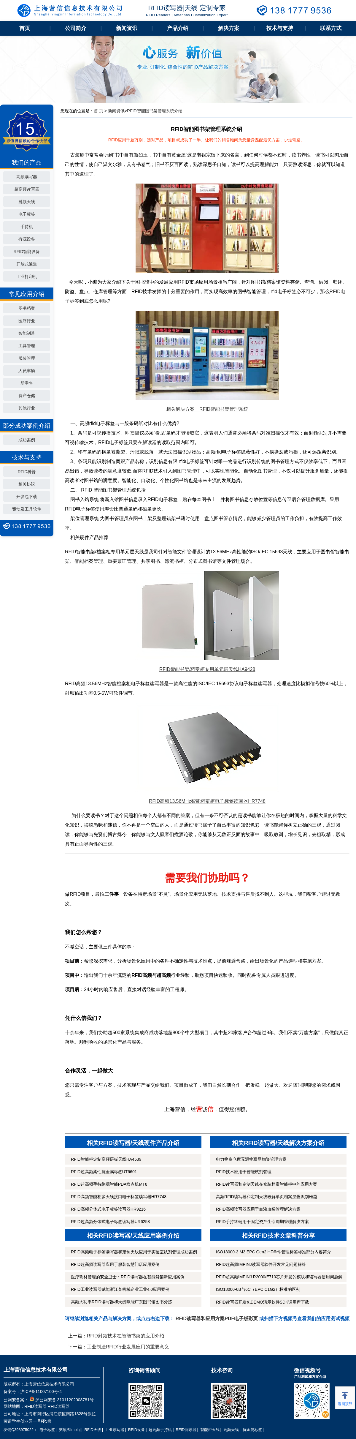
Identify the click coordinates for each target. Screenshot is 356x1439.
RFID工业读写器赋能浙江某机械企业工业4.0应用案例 (120, 1289)
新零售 (26, 383)
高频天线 (231, 1429)
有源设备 (26, 239)
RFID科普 (27, 471)
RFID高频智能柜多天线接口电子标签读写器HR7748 (118, 1196)
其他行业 (26, 408)
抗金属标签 (252, 1429)
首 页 (98, 110)
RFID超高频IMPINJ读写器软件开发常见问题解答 (261, 1264)
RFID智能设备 (27, 251)
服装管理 (26, 358)
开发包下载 (26, 496)
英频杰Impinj (70, 1429)
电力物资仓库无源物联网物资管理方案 (251, 1159)
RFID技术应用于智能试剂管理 (243, 1171)
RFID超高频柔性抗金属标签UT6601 (104, 1171)
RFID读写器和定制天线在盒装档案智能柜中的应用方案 (266, 1184)
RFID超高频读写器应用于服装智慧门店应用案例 (115, 1264)
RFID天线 (92, 1429)
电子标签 (26, 214)
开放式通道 (26, 264)
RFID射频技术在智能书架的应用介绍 (125, 1335)
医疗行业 (26, 320)
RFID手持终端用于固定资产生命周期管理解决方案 (262, 1221)
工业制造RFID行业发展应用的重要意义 (128, 1346)
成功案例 (26, 439)
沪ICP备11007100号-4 (41, 1391)
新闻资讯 (126, 28)
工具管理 (26, 345)
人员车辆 (26, 370)
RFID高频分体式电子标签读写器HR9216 (108, 1209)
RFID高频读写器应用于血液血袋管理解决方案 (258, 1209)
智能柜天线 (210, 1429)
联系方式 (330, 28)
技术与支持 (279, 28)
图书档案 (26, 308)
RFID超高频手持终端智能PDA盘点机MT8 (109, 1184)
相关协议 (26, 484)
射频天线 (26, 201)
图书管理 (186, 470)
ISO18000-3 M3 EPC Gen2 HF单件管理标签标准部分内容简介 (273, 1252)
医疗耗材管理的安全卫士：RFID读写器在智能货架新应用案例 (128, 1276)
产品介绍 (177, 28)
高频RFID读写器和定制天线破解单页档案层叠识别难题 (266, 1196)
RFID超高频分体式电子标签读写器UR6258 (110, 1221)
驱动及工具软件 (26, 509)
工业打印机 (26, 276)
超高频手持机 (160, 1429)
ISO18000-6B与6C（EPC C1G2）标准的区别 (258, 1289)
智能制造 (26, 333)
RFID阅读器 (186, 1429)
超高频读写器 (26, 189)
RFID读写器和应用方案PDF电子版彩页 (217, 1318)
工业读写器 (114, 1429)
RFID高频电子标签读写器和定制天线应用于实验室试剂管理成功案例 (134, 1252)
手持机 (26, 226)
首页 (24, 28)
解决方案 (228, 28)
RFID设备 (136, 1429)
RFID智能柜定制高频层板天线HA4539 (106, 1159)
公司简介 (75, 28)
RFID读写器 (35, 1406)
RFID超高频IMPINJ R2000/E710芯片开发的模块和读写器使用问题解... (281, 1276)
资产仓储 (26, 395)
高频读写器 (26, 176)
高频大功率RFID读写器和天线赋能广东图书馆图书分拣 (121, 1301)
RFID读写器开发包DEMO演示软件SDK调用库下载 (262, 1302)
